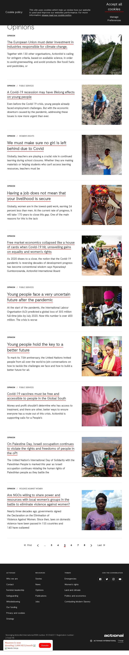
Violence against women (31, 493)
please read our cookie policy (56, 15)
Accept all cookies (114, 7)
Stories (38, 583)
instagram (113, 584)
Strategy (10, 623)
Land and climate (73, 595)
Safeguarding (12, 600)
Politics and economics (75, 600)
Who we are (12, 583)
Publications (40, 600)
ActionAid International (114, 639)
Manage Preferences (114, 18)
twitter (106, 584)
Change (121, 645)
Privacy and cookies (15, 617)
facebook (100, 584)
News (38, 589)
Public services (26, 86)
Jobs (37, 606)
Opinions (39, 595)
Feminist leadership (15, 595)
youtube (120, 584)
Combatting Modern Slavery (77, 606)
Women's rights (26, 136)
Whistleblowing (13, 606)
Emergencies (70, 583)
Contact (10, 589)
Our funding (11, 612)
